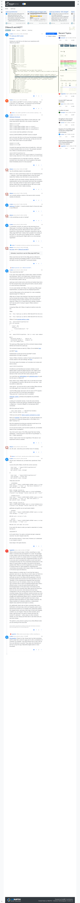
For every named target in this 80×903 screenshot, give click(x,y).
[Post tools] (41, 96)
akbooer (11, 169)
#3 (42, 114)
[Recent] (2, 4)
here (40, 348)
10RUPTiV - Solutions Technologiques (56, 900)
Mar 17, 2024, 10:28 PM (22, 193)
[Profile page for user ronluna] (6, 100)
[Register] (78, 4)
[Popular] (2, 10)
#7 (42, 215)
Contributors (69, 899)
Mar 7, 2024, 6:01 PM (21, 169)
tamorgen (63, 112)
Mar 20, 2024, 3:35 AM (22, 270)
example (17, 417)
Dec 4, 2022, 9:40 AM (21, 33)
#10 (42, 270)
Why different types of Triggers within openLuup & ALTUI (42, 11)
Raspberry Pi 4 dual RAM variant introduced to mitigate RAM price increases (67, 130)
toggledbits (12, 550)
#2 (42, 99)
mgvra (62, 103)
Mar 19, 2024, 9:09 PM (22, 247)
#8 (42, 224)
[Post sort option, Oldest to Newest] (51, 36)
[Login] (78, 2)
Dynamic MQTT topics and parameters (65, 101)
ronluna (11, 99)
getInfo (17, 396)
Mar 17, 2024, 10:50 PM (22, 204)
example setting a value (23, 319)
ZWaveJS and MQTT (23, 249)
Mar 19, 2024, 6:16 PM (22, 224)
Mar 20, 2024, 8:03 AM (22, 446)
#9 (42, 247)
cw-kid (62, 122)
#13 (42, 550)
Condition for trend (63, 110)
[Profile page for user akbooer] (6, 170)
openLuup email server (11, 11)
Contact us (70, 900)
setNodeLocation (33, 376)
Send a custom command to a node (31, 415)
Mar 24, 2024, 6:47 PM (23, 550)
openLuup (9, 23)
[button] (2, 901)
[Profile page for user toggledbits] (6, 551)
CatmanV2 (63, 37)
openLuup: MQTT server (17, 36)
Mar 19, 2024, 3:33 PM (22, 215)
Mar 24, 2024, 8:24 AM (22, 458)
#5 (42, 193)
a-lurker (11, 33)
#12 (42, 458)
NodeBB (63, 899)
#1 (42, 33)
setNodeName (23, 376)
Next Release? (62, 35)
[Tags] (2, 7)
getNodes (12, 396)
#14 (42, 636)
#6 (42, 204)
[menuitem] (78, 2)
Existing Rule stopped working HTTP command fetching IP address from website (66, 142)
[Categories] (2, 2)
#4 (42, 169)
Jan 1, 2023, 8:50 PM (21, 99)
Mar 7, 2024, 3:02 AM (21, 114)
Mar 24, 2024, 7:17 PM (22, 636)
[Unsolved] (2, 12)
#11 (42, 446)
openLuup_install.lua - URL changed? (58, 11)
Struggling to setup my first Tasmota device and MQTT (66, 119)
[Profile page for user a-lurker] (6, 34)
